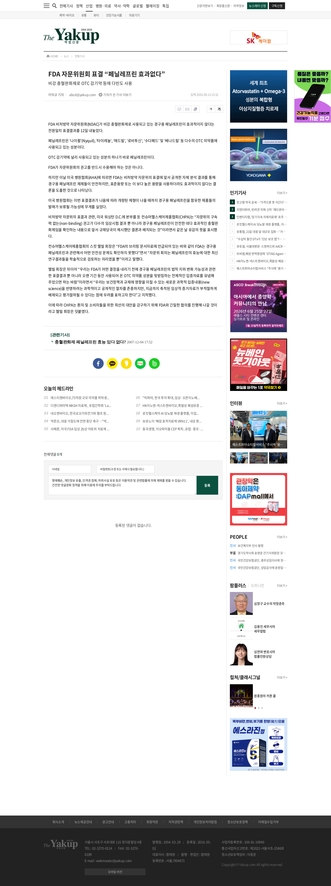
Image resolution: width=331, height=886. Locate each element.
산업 (89, 7)
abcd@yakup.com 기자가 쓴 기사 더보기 (100, 94)
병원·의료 (103, 5)
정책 (79, 5)
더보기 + (282, 193)
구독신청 (277, 5)
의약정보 (238, 5)
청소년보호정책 (237, 821)
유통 (84, 15)
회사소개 (58, 821)
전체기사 (66, 5)
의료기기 (134, 15)
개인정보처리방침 (205, 821)
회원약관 (152, 821)
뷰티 (96, 15)
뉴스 (66, 56)
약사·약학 (122, 5)
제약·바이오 (66, 15)
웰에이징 (152, 5)
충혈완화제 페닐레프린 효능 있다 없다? (91, 342)
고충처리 (130, 821)
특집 (165, 5)
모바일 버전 (115, 871)
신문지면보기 (205, 5)
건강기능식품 (114, 15)
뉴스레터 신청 (257, 5)
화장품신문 (223, 5)
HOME (52, 56)
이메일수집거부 (268, 821)
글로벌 (138, 5)
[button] (255, 708)
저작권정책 (175, 821)
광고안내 (108, 821)
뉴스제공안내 (83, 821)
